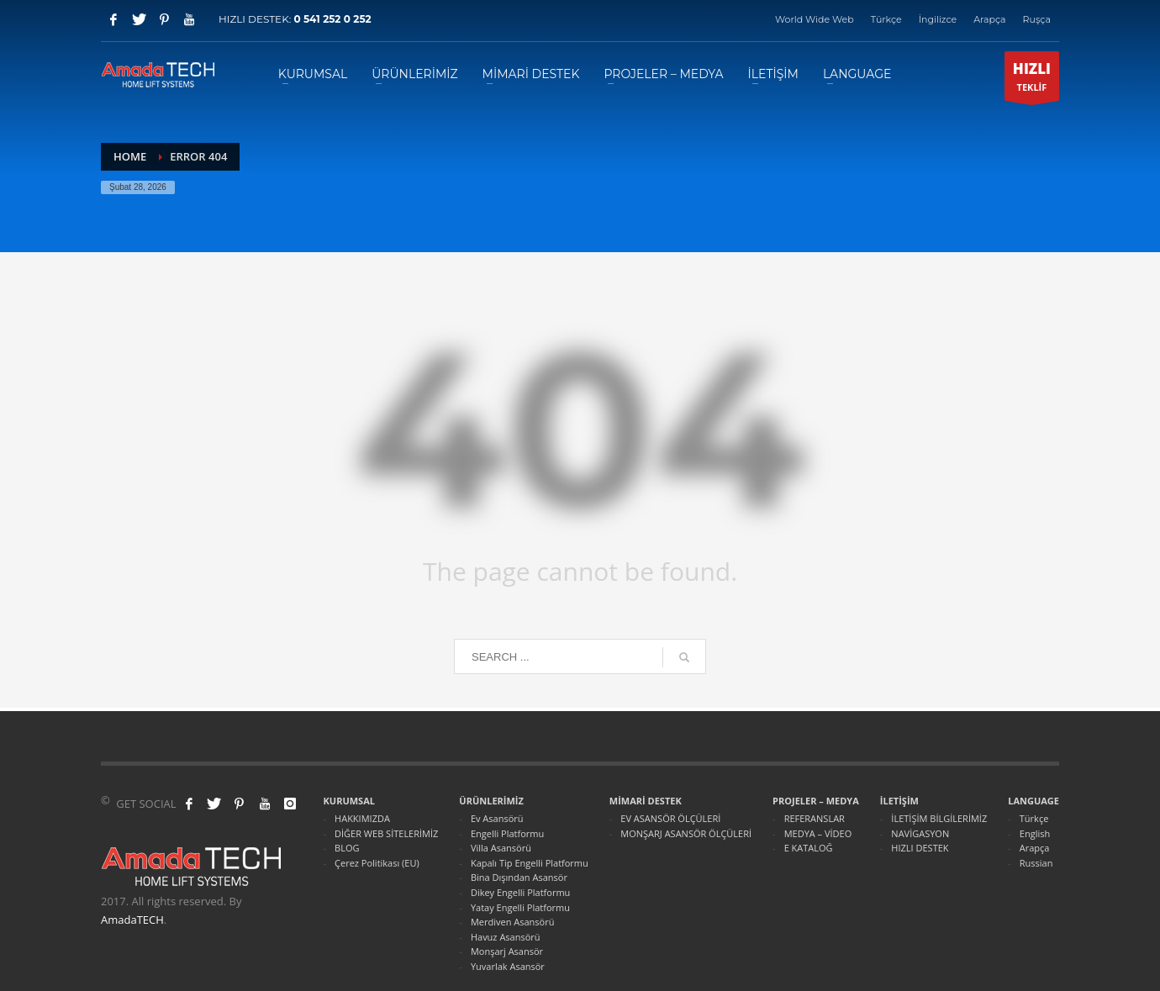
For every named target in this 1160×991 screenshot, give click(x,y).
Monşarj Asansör (507, 951)
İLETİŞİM (899, 800)
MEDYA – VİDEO (818, 833)
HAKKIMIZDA (362, 818)
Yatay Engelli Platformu (520, 907)
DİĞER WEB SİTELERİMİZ (386, 833)
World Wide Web (814, 19)
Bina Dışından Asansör (519, 877)
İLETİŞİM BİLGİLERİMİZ (939, 818)
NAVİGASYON (920, 833)
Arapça (989, 19)
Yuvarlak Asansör (508, 966)
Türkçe (886, 19)
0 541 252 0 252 (332, 19)
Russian (1036, 863)
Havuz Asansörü (505, 936)
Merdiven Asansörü (513, 921)
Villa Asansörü (501, 847)
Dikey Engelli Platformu (520, 892)
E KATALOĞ (808, 847)
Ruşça (1037, 19)
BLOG (347, 847)
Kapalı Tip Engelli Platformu (529, 863)
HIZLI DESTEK (919, 847)
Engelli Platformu (507, 833)
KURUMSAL (349, 800)
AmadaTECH (132, 919)
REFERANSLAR (814, 818)
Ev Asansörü (497, 818)
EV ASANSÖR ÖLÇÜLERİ (670, 818)
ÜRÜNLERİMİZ (491, 800)
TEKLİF (1031, 80)
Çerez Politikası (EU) (377, 863)
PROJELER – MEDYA (815, 800)
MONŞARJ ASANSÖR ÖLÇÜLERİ (685, 833)
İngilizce (938, 19)
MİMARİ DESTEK (645, 800)
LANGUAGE (1033, 800)
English (1035, 833)
